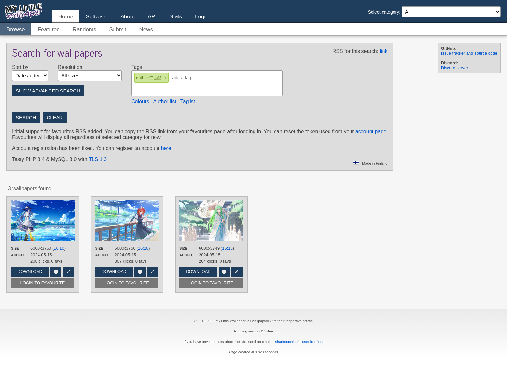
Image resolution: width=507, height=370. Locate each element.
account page (370, 131)
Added (17, 255)
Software (96, 17)
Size (15, 248)
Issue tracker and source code (469, 53)
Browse (15, 30)
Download (29, 271)
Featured (49, 30)
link (383, 51)
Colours (140, 101)
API (152, 17)
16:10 (59, 248)
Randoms (84, 30)
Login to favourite (42, 282)
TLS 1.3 (98, 159)
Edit (68, 272)
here (166, 148)
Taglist (187, 101)
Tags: (137, 67)
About (127, 17)
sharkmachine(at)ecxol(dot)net (299, 341)
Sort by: (21, 67)
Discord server (454, 67)
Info (55, 272)
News (146, 30)
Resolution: (71, 67)
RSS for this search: (355, 51)
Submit (117, 30)
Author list (164, 101)
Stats (175, 17)
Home (65, 17)
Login (202, 17)
